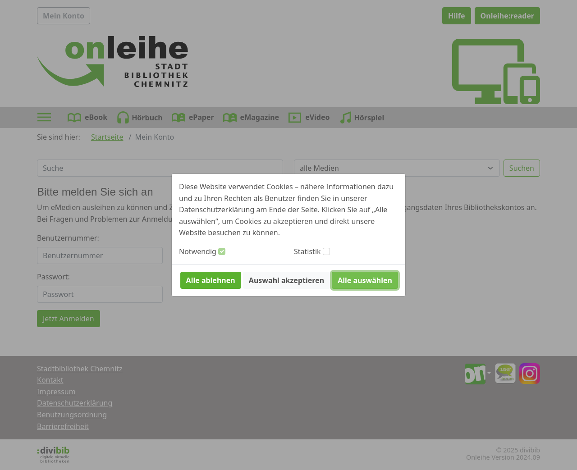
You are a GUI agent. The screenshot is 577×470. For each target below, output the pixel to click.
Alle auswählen (365, 280)
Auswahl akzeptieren (286, 280)
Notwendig (197, 251)
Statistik (307, 251)
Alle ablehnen (210, 280)
